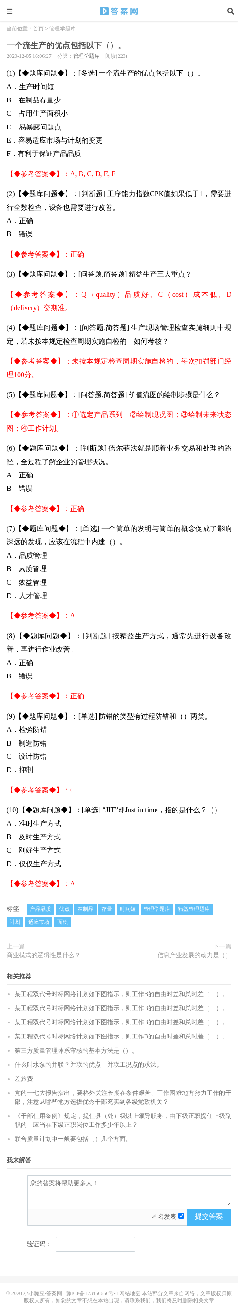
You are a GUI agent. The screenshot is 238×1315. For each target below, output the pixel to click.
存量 (106, 909)
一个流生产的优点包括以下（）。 (119, 11)
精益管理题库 (194, 909)
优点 (64, 909)
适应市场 (38, 922)
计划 (15, 922)
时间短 (128, 909)
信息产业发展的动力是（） (194, 955)
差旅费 (24, 1079)
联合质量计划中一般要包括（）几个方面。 (73, 1139)
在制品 (85, 909)
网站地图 (130, 1293)
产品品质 (40, 909)
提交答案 (209, 1216)
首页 (38, 29)
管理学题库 (62, 29)
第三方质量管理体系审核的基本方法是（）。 (76, 1050)
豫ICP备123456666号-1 (92, 1293)
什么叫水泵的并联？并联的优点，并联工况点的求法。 (89, 1064)
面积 (62, 922)
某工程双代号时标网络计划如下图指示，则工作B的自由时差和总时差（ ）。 (121, 994)
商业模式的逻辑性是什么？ (44, 955)
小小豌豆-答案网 (42, 1293)
